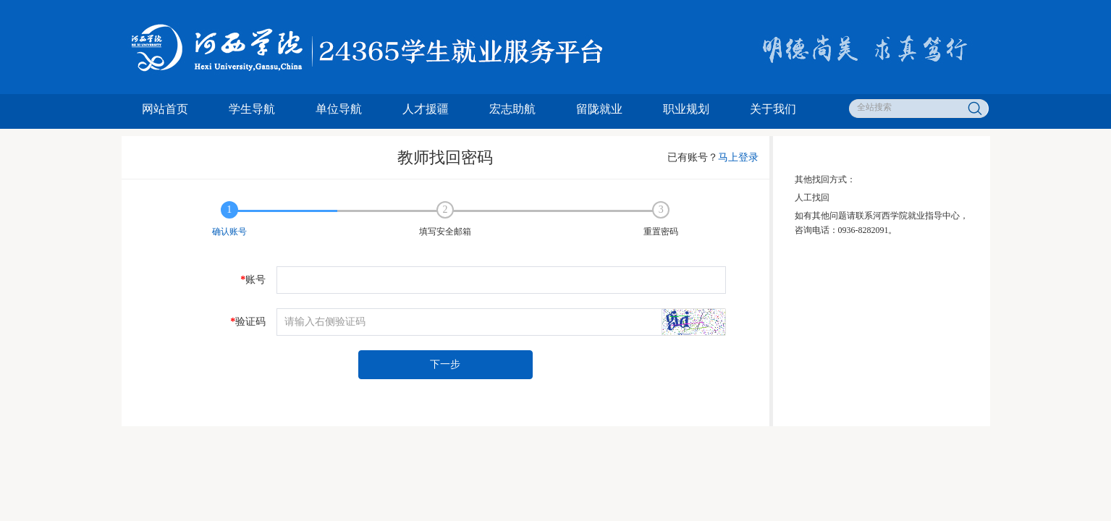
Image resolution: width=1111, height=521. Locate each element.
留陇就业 (599, 109)
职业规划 (686, 109)
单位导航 (339, 109)
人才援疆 (425, 109)
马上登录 (738, 157)
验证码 (248, 322)
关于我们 (773, 109)
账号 (253, 280)
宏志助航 (512, 109)
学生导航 (252, 109)
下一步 (445, 364)
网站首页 (165, 109)
